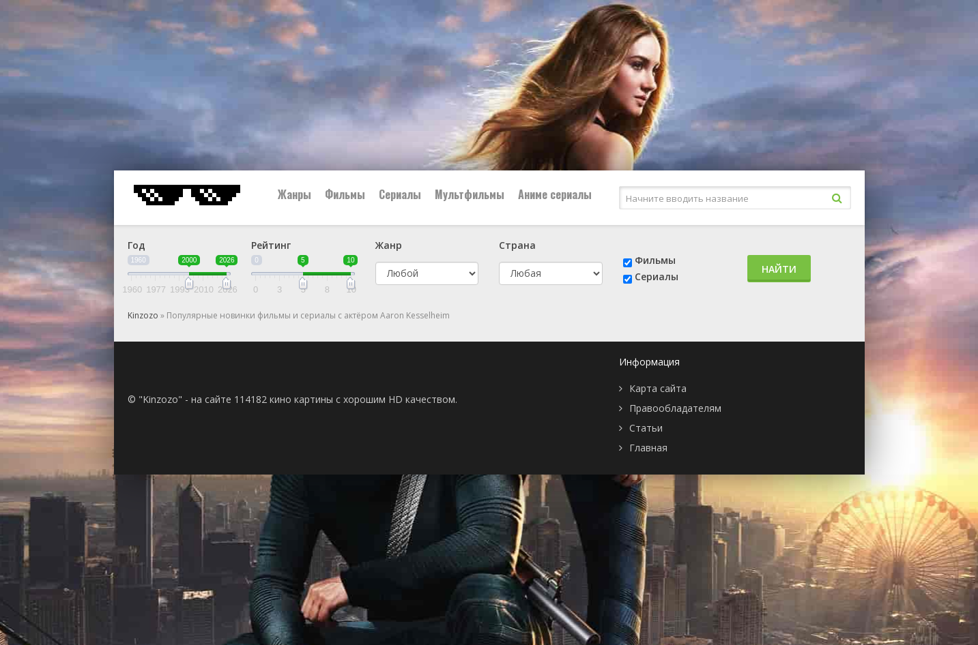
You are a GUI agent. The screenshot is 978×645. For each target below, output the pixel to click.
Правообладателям (675, 408)
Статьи (646, 427)
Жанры (294, 194)
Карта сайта (658, 388)
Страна (517, 245)
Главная (648, 447)
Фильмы (345, 194)
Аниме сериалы (555, 194)
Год (136, 245)
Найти (779, 268)
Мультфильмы (469, 194)
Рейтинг (271, 245)
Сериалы (400, 194)
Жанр (388, 245)
